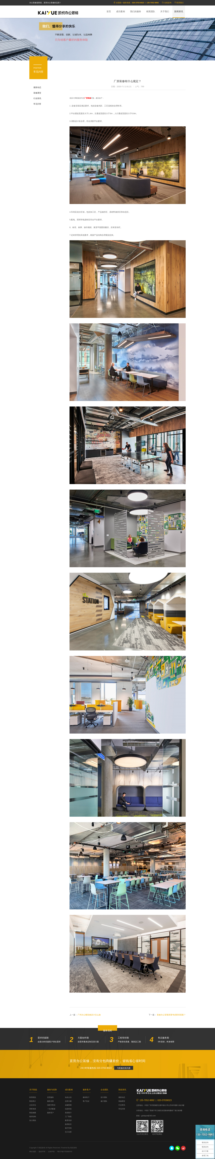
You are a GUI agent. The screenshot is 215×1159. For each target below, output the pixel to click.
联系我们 (180, 3)
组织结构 (32, 1117)
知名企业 (68, 1097)
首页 (109, 11)
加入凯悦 (32, 1120)
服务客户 (50, 1113)
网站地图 (32, 1152)
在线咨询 (167, 3)
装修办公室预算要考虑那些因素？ (171, 1015)
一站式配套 (51, 1109)
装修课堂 (37, 93)
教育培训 (68, 1120)
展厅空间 (68, 1128)
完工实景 (68, 1132)
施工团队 (104, 1101)
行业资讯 (37, 98)
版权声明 (42, 1152)
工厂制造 (68, 1117)
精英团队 (150, 11)
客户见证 (86, 1101)
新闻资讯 (178, 11)
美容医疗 (68, 1113)
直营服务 (50, 1097)
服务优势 (50, 1101)
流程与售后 (51, 1105)
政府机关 (68, 1124)
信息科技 (68, 1109)
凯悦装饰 (58, 12)
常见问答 (37, 104)
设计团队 (104, 1097)
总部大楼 (68, 1101)
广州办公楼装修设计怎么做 (89, 1015)
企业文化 (32, 1105)
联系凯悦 (32, 1097)
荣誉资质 (32, 1109)
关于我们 (164, 11)
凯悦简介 (32, 1101)
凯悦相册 (32, 1113)
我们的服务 (135, 11)
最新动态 (37, 87)
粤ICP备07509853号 (64, 1152)
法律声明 (51, 1152)
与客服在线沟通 (123, 1068)
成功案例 (120, 11)
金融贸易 (68, 1105)
